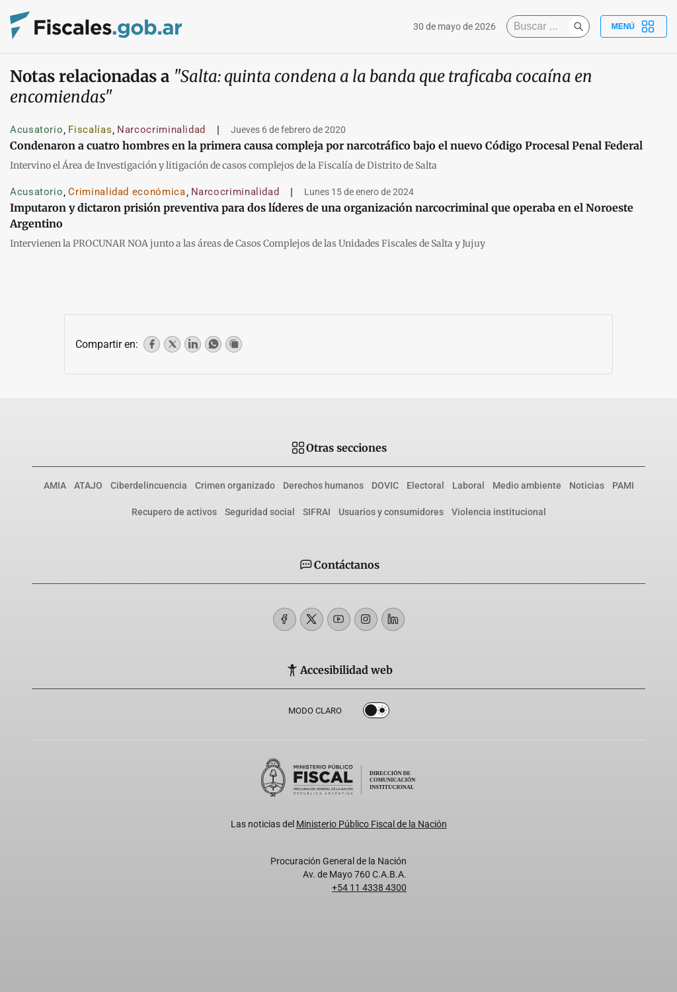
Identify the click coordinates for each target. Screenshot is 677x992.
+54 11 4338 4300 (369, 887)
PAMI (623, 485)
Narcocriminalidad (161, 129)
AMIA (55, 485)
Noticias (586, 485)
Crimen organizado (235, 485)
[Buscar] (540, 26)
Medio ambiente (527, 485)
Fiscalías (90, 129)
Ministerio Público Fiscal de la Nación (371, 824)
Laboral (468, 485)
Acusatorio (36, 129)
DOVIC (385, 485)
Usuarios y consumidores (391, 512)
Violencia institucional (499, 512)
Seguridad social (260, 512)
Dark (376, 713)
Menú (634, 26)
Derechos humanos (323, 485)
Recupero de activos (174, 512)
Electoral (425, 485)
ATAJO (88, 485)
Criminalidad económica (126, 191)
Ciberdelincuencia (148, 485)
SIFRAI (317, 512)
